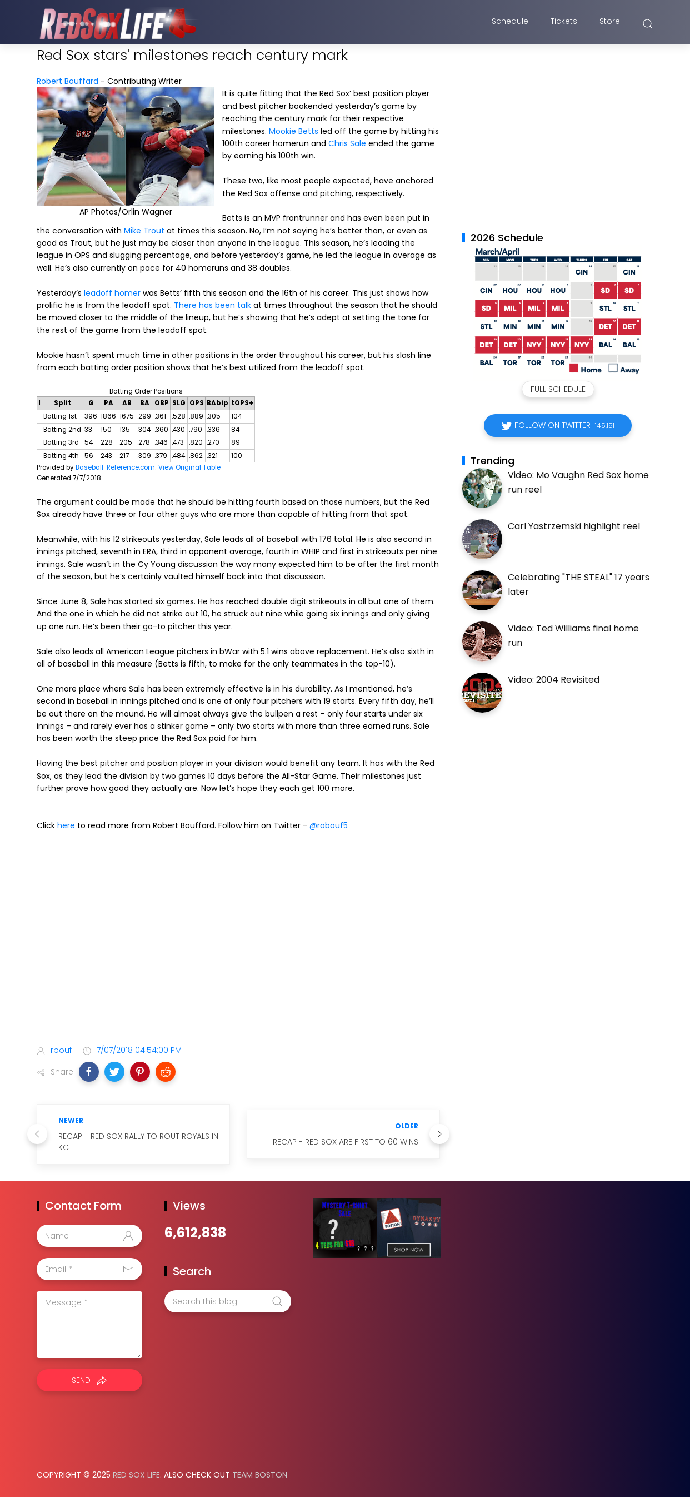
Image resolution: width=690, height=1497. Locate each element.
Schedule (510, 23)
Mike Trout (144, 230)
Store (609, 23)
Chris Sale (347, 143)
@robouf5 (328, 825)
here (66, 825)
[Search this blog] (227, 1301)
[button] (89, 1072)
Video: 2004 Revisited (553, 679)
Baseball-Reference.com (115, 467)
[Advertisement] (238, 948)
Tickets (564, 23)
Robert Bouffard (67, 81)
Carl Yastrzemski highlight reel (574, 526)
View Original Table (189, 467)
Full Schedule (558, 389)
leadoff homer (112, 293)
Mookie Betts (293, 131)
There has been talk (212, 305)
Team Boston (259, 1474)
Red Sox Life (136, 1474)
